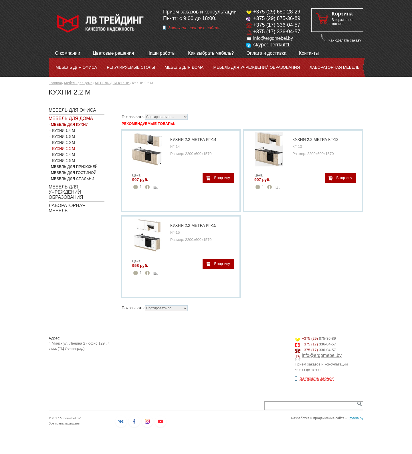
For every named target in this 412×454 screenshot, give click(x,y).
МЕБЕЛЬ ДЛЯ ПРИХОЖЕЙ (74, 166)
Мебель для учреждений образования (256, 67)
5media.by (355, 418)
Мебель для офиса (76, 67)
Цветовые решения (113, 53)
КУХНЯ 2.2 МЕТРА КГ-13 (315, 139)
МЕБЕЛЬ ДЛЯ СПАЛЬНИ (72, 178)
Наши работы (160, 53)
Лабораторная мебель (335, 67)
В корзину (222, 178)
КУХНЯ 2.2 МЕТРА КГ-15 (193, 225)
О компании (67, 53)
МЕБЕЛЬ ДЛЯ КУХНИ (112, 83)
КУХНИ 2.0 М (63, 142)
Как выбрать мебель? (211, 53)
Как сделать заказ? (344, 40)
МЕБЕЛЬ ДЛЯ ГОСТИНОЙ (73, 172)
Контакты (309, 53)
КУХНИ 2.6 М (63, 160)
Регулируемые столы (131, 67)
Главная (55, 83)
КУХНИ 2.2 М (63, 148)
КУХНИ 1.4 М (63, 130)
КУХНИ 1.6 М (63, 136)
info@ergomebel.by (273, 38)
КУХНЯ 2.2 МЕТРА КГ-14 (193, 139)
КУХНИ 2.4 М (63, 154)
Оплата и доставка (266, 53)
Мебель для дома (184, 67)
